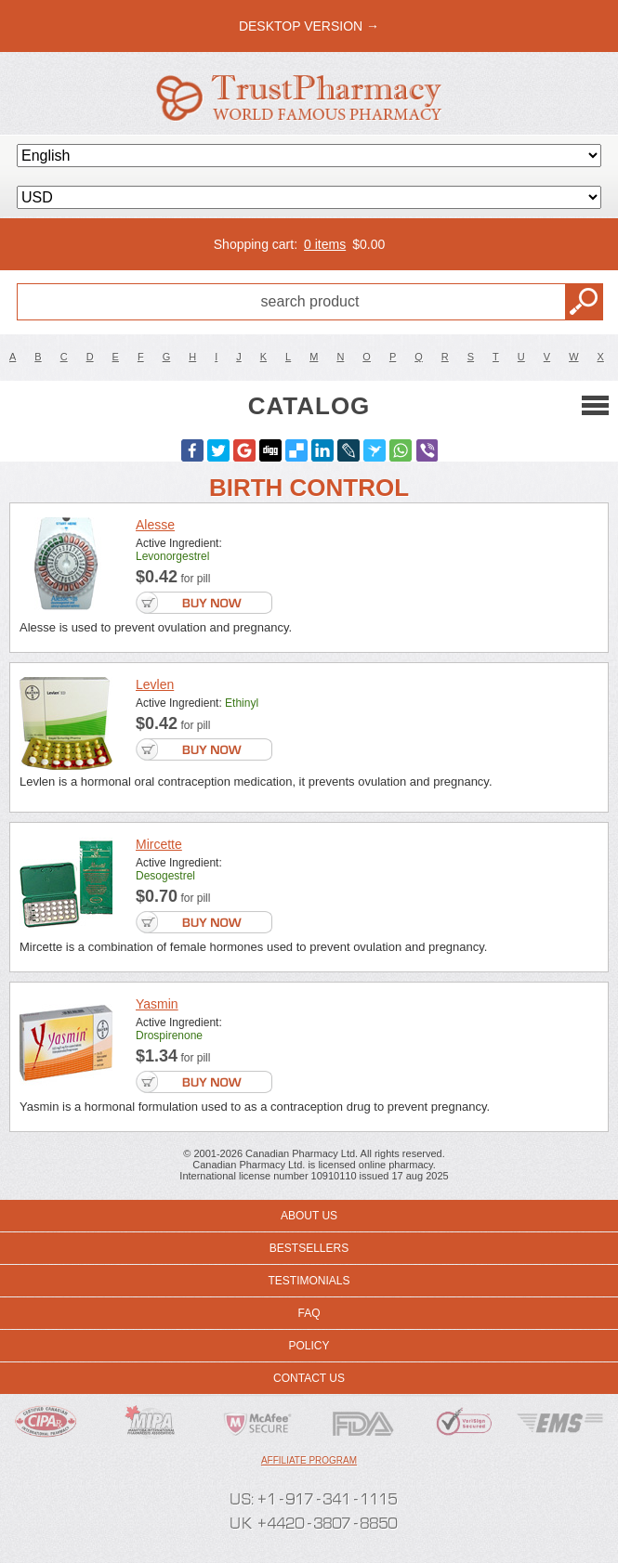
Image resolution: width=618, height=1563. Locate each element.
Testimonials (308, 1280)
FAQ (308, 1313)
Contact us (309, 1378)
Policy (308, 1345)
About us (309, 1215)
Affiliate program (309, 1460)
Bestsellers (309, 1248)
